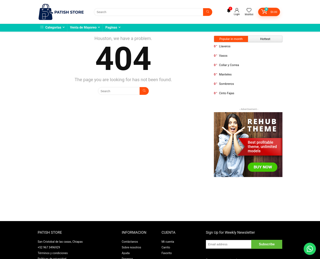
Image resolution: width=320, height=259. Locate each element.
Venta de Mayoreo (83, 27)
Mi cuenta (167, 241)
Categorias (50, 27)
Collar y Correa (229, 65)
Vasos (223, 56)
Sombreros (226, 84)
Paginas (111, 27)
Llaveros (224, 46)
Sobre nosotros (131, 247)
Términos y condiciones (53, 253)
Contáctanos (130, 241)
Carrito (165, 247)
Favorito (166, 253)
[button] (310, 249)
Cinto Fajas (226, 93)
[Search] (207, 12)
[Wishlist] (249, 10)
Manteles (225, 74)
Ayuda (126, 253)
